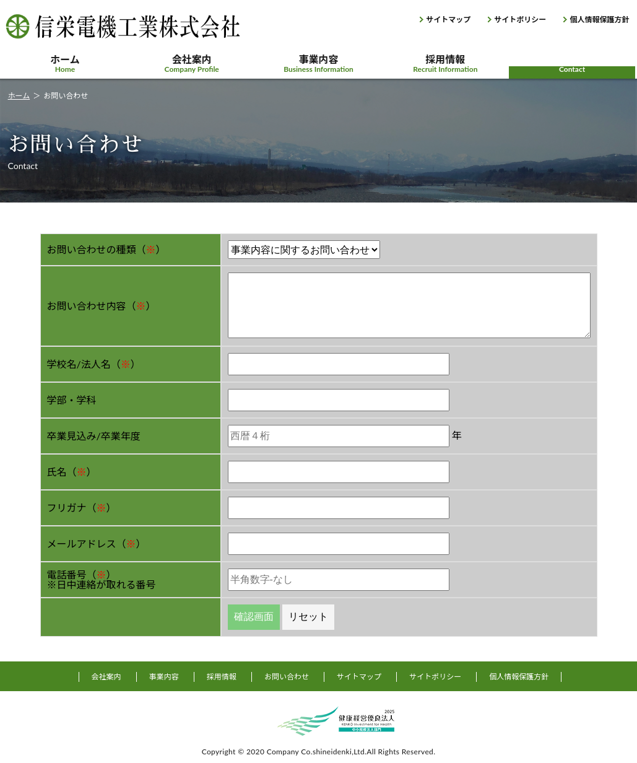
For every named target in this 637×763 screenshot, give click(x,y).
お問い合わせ (572, 63)
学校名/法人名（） (94, 364)
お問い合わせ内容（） (101, 306)
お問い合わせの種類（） (106, 249)
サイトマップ (448, 19)
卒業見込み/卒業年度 (94, 436)
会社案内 (191, 63)
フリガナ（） (81, 507)
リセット (308, 616)
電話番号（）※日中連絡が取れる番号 (101, 579)
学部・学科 (72, 400)
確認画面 (254, 616)
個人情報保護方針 (599, 19)
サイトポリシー (520, 19)
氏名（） (72, 471)
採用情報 (445, 63)
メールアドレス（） (96, 543)
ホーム (65, 63)
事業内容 (318, 63)
